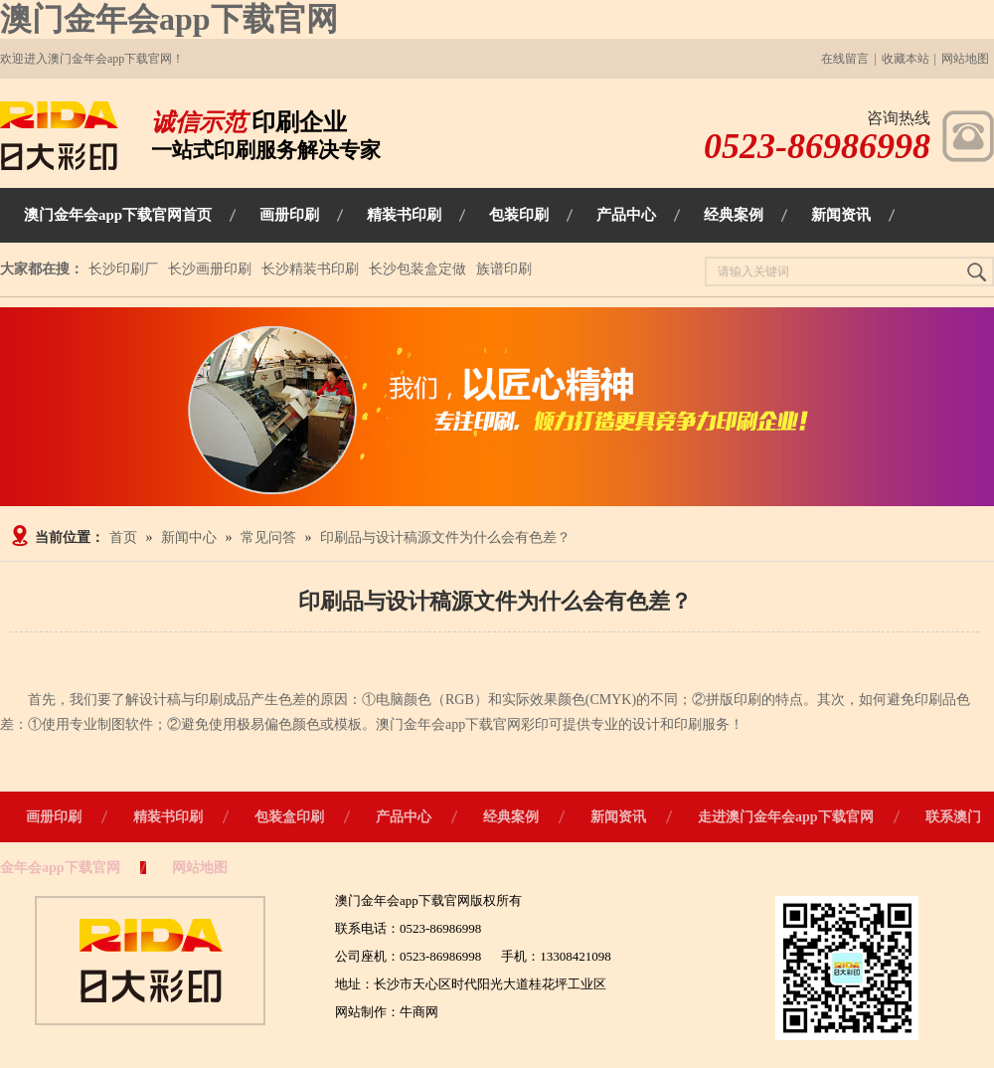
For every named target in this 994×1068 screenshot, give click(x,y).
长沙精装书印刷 (310, 269)
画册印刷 (54, 816)
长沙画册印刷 (209, 269)
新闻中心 (189, 537)
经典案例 (511, 816)
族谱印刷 (504, 269)
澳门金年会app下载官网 (169, 19)
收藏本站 (905, 59)
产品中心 (403, 816)
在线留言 (845, 59)
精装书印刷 (168, 816)
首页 (123, 537)
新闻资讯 (618, 816)
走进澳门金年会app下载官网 (786, 816)
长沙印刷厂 (123, 269)
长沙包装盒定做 (417, 269)
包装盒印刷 (289, 816)
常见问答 (268, 537)
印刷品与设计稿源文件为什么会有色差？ (445, 537)
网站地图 (965, 59)
